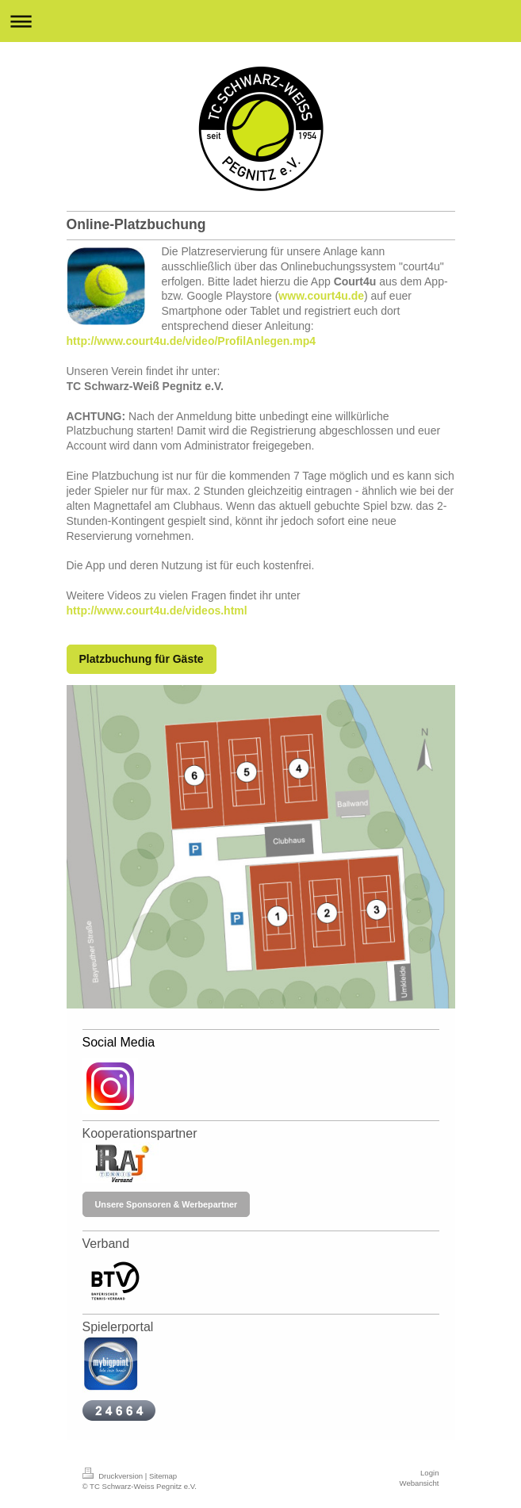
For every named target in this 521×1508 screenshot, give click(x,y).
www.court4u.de (321, 295)
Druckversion (113, 1476)
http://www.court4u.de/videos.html (157, 610)
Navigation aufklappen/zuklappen (260, 21)
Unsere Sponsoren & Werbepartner (166, 1204)
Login (429, 1472)
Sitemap (163, 1476)
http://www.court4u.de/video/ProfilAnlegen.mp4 (191, 341)
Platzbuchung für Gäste (141, 659)
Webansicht (419, 1483)
